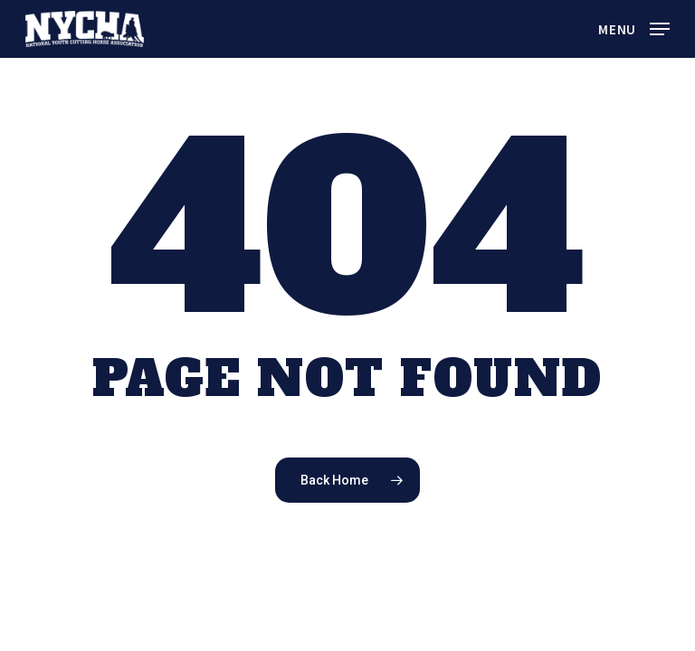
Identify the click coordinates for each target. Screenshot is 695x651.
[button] (634, 27)
